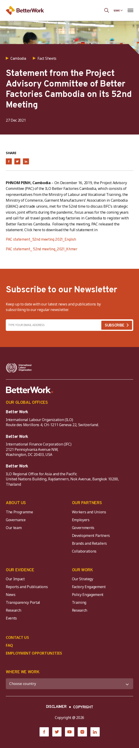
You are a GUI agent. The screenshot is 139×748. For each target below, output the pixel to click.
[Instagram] (82, 731)
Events (11, 618)
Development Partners (91, 535)
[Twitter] (57, 731)
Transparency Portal (23, 602)
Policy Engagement (88, 594)
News (10, 594)
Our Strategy (82, 578)
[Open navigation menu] (130, 10)
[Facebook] (44, 731)
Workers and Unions (89, 512)
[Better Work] (29, 389)
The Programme (19, 512)
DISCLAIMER (56, 707)
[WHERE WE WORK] (69, 683)
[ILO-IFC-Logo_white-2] (19, 367)
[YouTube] (69, 731)
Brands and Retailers (89, 543)
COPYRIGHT (83, 707)
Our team (14, 527)
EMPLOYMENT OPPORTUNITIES (34, 653)
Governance (16, 519)
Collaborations (84, 551)
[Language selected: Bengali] (118, 10)
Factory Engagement (89, 586)
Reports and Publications (27, 586)
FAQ (9, 645)
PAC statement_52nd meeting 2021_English (41, 239)
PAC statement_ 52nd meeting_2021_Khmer (41, 249)
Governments (83, 527)
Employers (81, 519)
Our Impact (15, 578)
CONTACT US (17, 637)
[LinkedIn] (95, 731)
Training (79, 602)
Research (13, 610)
